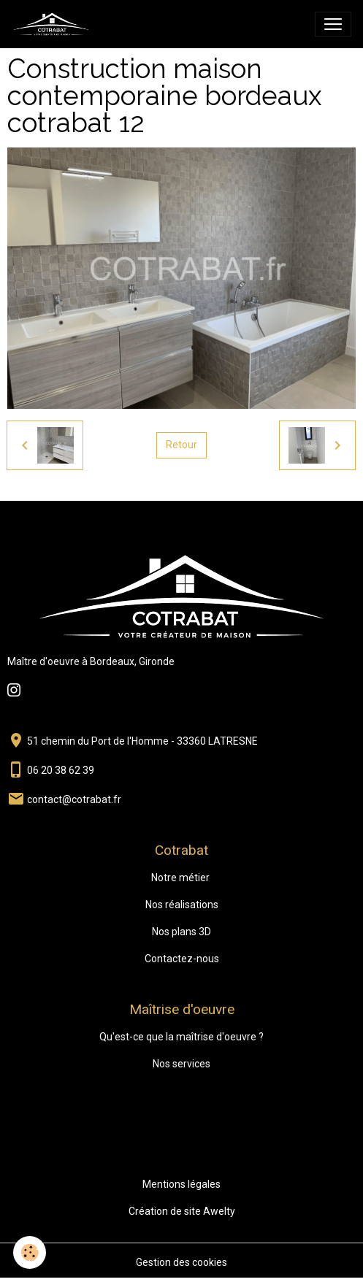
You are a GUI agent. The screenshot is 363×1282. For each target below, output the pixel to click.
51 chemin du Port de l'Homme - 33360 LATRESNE (142, 741)
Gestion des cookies (181, 1262)
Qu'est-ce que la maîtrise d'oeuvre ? (181, 1037)
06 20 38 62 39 (60, 770)
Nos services (181, 1064)
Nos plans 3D (181, 931)
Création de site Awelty (182, 1211)
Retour (181, 444)
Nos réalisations (181, 904)
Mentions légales (181, 1184)
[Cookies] (29, 1252)
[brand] (54, 24)
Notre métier (180, 877)
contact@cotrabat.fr (74, 799)
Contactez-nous (182, 958)
